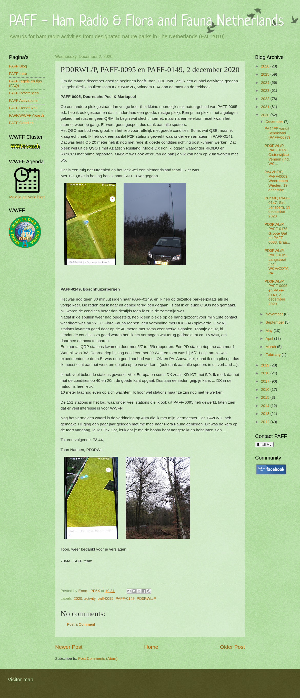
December (274, 121)
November (274, 314)
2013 (266, 414)
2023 (266, 90)
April (269, 338)
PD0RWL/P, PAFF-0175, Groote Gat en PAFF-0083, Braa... (277, 233)
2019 (266, 365)
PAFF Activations (23, 100)
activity (90, 598)
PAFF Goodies (21, 123)
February (273, 355)
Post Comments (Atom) (97, 658)
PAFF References (24, 93)
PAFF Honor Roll (23, 108)
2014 (266, 406)
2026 (266, 66)
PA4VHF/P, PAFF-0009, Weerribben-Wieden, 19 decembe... (277, 181)
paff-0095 (106, 598)
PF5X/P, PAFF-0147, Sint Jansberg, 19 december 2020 (277, 207)
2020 (78, 598)
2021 (266, 107)
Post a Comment (81, 624)
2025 (266, 74)
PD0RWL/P (146, 598)
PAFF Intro (18, 74)
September (275, 322)
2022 (266, 99)
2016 (266, 389)
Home (151, 647)
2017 (266, 381)
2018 (266, 373)
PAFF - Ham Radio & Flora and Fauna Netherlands (146, 22)
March (271, 347)
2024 (266, 83)
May (269, 330)
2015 (266, 397)
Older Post (232, 647)
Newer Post (68, 647)
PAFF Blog (18, 66)
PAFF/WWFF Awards (26, 115)
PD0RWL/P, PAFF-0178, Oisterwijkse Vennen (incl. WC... (277, 155)
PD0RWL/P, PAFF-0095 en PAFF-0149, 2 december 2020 (276, 292)
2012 (266, 422)
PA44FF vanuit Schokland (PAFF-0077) (277, 132)
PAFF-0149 (125, 598)
